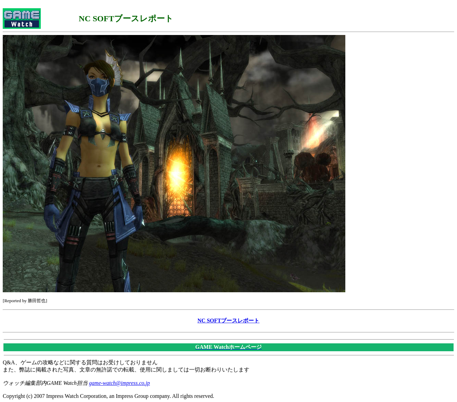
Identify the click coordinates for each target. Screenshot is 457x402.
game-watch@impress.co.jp (119, 383)
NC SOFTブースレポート (229, 320)
